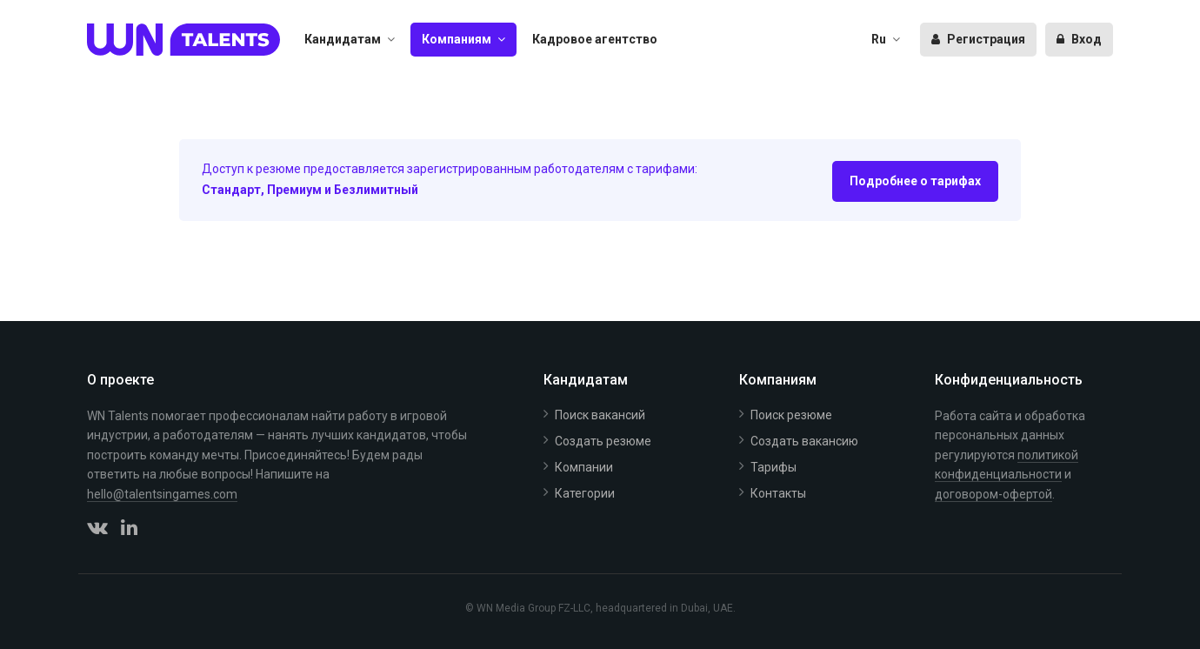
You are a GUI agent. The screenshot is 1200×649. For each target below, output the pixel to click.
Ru (878, 39)
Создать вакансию (804, 441)
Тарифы (773, 467)
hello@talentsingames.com (162, 494)
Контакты (778, 493)
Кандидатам (342, 39)
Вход (1079, 39)
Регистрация (978, 39)
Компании (584, 467)
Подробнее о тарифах (915, 181)
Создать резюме (603, 441)
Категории (585, 493)
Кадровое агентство (594, 39)
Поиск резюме (791, 415)
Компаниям (456, 39)
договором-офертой (993, 494)
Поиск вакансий (600, 415)
